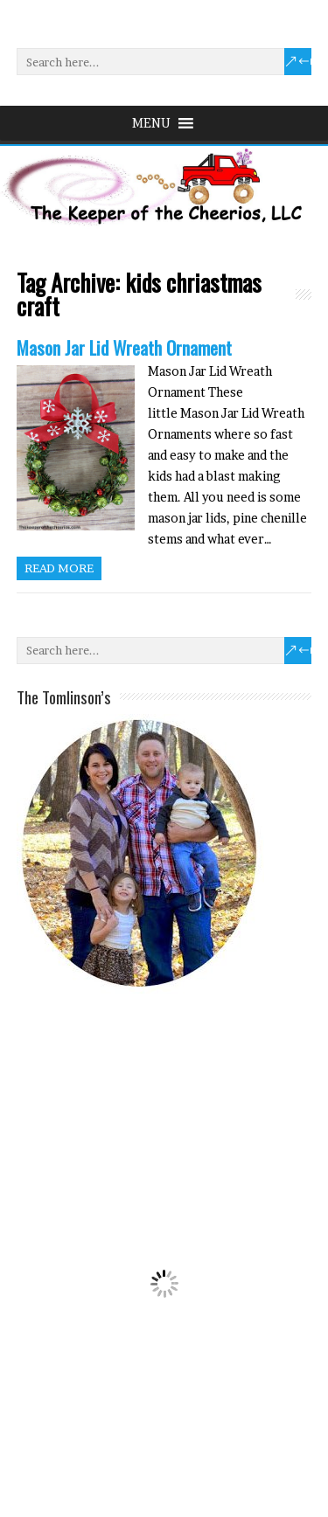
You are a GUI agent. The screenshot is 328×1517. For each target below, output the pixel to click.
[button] (151, 123)
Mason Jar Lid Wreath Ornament (124, 347)
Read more (59, 568)
